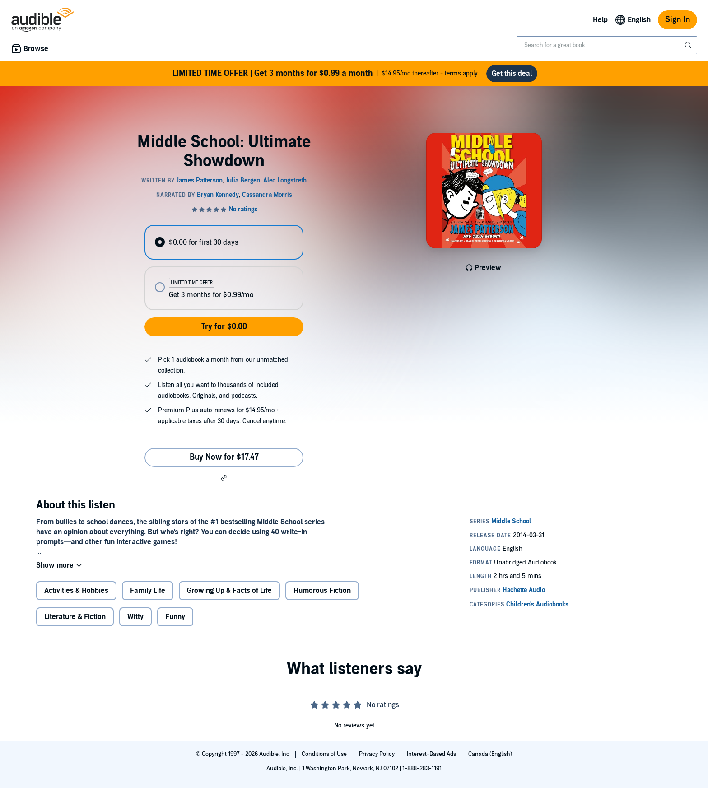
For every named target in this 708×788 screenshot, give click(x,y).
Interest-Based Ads (432, 754)
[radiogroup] (223, 267)
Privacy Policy (377, 754)
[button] (224, 477)
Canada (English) (490, 754)
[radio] (223, 242)
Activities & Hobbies (76, 590)
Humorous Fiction (322, 590)
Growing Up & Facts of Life (229, 590)
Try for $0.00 (224, 326)
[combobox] (607, 45)
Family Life (147, 590)
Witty (135, 616)
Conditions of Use (325, 754)
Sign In (677, 19)
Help (600, 19)
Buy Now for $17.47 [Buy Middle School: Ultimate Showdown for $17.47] (224, 457)
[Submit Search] (689, 45)
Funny (175, 616)
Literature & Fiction (75, 616)
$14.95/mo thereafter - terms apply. (325, 73)
